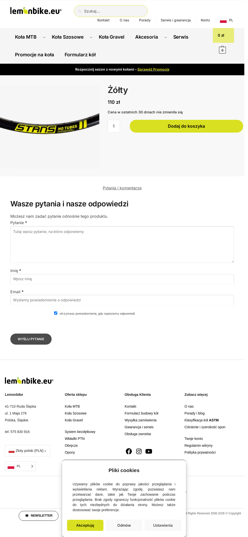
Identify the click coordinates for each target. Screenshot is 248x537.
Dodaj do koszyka (186, 120)
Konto (205, 20)
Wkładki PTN (75, 433)
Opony (70, 446)
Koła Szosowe (76, 407)
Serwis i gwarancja (176, 20)
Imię (15, 264)
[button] (178, 469)
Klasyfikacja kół (202, 414)
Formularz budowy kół (141, 407)
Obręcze (71, 440)
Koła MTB (72, 400)
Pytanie (18, 216)
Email (17, 285)
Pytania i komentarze (122, 182)
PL (231, 20)
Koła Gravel (74, 414)
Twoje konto (194, 433)
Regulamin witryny (199, 440)
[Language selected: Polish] (20, 460)
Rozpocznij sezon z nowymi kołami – (122, 63)
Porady (145, 20)
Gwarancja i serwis (139, 421)
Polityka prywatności (200, 446)
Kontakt (103, 20)
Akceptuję (85, 525)
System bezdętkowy (80, 426)
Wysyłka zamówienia (141, 414)
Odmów (124, 525)
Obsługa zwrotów (138, 428)
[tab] (122, 178)
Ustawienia (163, 525)
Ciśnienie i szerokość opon (205, 421)
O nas (124, 20)
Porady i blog (195, 407)
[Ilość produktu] (114, 120)
